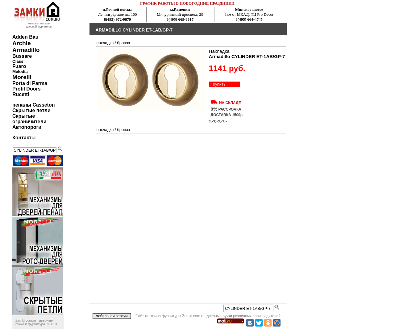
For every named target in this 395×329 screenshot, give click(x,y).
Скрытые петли (31, 110)
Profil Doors (26, 88)
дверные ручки (219, 316)
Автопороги (26, 127)
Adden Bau (25, 37)
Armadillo (26, 50)
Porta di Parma (29, 83)
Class (17, 61)
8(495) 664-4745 (249, 19)
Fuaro (19, 66)
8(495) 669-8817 (180, 19)
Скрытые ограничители (29, 118)
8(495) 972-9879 (117, 19)
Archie (21, 43)
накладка (105, 42)
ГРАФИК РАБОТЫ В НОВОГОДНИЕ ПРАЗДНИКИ (187, 3)
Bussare (22, 56)
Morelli (21, 77)
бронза (123, 42)
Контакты (23, 137)
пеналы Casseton (33, 105)
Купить (219, 84)
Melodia (20, 71)
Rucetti (20, 94)
